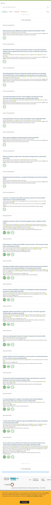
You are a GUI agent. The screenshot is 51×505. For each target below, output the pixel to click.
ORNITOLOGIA (9, 141)
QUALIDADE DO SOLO (20, 321)
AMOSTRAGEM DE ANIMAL (29, 122)
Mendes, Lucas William (14, 270)
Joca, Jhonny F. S (35, 424)
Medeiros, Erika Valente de (38, 269)
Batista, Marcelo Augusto (29, 248)
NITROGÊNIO (27, 452)
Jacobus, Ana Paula (40, 201)
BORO (14, 251)
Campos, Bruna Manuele (8, 76)
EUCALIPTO (9, 452)
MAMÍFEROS (18, 103)
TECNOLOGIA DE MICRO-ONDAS (36, 340)
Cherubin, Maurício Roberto (33, 448)
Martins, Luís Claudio (7, 402)
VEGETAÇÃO (33, 103)
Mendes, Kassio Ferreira (41, 294)
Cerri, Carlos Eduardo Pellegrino (33, 316)
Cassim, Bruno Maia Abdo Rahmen (10, 247)
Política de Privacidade (36, 480)
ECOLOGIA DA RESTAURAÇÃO (13, 274)
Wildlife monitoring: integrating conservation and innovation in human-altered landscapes (23, 33)
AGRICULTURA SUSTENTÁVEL (18, 319)
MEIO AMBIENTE (10, 296)
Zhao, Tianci (20, 269)
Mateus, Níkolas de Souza (29, 446)
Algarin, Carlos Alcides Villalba (17, 314)
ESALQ (29, 250)
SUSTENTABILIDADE (37, 384)
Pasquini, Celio (35, 402)
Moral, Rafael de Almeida (20, 32)
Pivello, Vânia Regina (43, 99)
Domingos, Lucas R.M (7, 424)
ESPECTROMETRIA (20, 384)
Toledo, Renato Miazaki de (21, 99)
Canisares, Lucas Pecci (11, 316)
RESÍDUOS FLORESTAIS (35, 452)
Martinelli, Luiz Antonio (24, 226)
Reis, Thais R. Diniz (27, 54)
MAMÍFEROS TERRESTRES (22, 206)
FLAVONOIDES (20, 340)
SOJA (40, 229)
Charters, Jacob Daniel (18, 76)
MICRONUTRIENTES (7, 454)
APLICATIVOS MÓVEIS (29, 319)
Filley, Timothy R (44, 448)
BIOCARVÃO (14, 384)
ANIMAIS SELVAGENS (11, 34)
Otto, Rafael (37, 248)
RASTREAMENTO (28, 229)
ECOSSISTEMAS (29, 162)
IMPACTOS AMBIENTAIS (21, 162)
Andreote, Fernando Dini (7, 448)
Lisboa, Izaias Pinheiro (31, 247)
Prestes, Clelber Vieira (41, 247)
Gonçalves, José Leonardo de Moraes (11, 449)
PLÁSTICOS (30, 296)
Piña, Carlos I (35, 54)
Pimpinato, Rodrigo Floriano (18, 294)
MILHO (11, 251)
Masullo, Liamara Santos (21, 447)
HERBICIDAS (16, 296)
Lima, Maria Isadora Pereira (17, 424)
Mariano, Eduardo (21, 247)
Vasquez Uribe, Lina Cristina (8, 99)
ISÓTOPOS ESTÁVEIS (20, 229)
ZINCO (17, 251)
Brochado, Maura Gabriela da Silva (18, 292)
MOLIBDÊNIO (24, 251)
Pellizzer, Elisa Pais (28, 269)
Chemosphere (9, 295)
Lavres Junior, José (25, 449)
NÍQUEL (20, 251)
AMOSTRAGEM (27, 340)
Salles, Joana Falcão (7, 272)
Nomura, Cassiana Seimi (13, 425)
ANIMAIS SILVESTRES (11, 103)
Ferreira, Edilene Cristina (20, 381)
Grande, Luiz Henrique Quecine (31, 314)
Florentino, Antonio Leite (8, 446)
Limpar (47, 11)
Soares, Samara (15, 402)
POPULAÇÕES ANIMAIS (31, 183)
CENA (47, 33)
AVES (14, 141)
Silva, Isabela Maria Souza (25, 225)
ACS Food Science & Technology (12, 338)
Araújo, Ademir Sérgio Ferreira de (9, 269)
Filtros (4, 11)
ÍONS (27, 428)
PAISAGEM (26, 34)
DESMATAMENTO (35, 229)
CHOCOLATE (9, 363)
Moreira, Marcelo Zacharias (20, 359)
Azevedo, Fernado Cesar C (8, 159)
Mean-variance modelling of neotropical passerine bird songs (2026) (20, 137)
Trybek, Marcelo (6, 314)
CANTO (16, 141)
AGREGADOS (9, 319)
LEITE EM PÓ (14, 363)
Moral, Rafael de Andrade (17, 54)
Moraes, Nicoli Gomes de (31, 292)
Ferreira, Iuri (13, 120)
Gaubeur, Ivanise (37, 425)
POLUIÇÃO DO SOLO (23, 296)
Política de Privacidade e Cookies (34, 496)
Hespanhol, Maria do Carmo (25, 402)
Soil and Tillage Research (11, 318)
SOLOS (8, 251)
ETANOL (45, 340)
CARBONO (36, 319)
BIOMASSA (23, 103)
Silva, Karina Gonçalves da (8, 359)
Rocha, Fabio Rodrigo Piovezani (19, 337)
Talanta (7, 382)
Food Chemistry (9, 228)
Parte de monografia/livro (9, 25)
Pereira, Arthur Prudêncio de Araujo (40, 270)
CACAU (27, 363)
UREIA (29, 251)
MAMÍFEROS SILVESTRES (29, 80)
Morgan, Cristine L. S (22, 316)
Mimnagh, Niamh (6, 120)
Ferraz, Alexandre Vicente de (33, 447)
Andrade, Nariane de (18, 446)
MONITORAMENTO (19, 34)
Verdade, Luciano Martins (8, 32)
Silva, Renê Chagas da (30, 294)
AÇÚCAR (24, 363)
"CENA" (11, 12)
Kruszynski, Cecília (6, 54)
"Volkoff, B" (24, 12)
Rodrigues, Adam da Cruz (9, 447)
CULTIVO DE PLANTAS (11, 229)
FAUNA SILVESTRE (19, 80)
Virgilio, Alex (41, 381)
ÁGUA (4, 341)
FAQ (30, 479)
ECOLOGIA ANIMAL (32, 34)
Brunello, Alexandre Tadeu (37, 225)
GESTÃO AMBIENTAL (33, 274)
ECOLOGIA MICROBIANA (24, 274)
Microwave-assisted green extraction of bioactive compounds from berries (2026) (24, 336)
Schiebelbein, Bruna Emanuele (42, 446)
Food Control (8, 362)
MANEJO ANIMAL (39, 206)
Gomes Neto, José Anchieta (31, 381)
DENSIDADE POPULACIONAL (26, 58)
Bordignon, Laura (6, 292)
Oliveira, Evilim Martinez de (8, 381)
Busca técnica (43, 480)
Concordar (24, 502)
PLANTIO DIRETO (11, 321)
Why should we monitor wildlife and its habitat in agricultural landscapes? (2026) (24, 30)
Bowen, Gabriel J (15, 226)
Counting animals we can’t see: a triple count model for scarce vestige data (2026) (24, 118)
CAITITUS (18, 58)
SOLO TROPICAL (28, 321)
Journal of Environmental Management (14, 273)
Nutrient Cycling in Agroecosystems (13, 250)
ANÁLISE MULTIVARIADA (24, 141)
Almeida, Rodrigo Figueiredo (34, 224)
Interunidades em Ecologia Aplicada (27, 228)
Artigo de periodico (7, 215)
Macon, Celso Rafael (7, 248)
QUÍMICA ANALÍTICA (29, 384)
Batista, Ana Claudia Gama (13, 225)
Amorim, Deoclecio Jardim (22, 224)
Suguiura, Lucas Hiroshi (17, 248)
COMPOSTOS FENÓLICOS (12, 340)
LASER (24, 428)
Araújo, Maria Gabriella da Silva (9, 224)
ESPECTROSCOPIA (25, 406)
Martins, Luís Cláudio (7, 337)
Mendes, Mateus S (18, 139)
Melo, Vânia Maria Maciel (26, 270)
